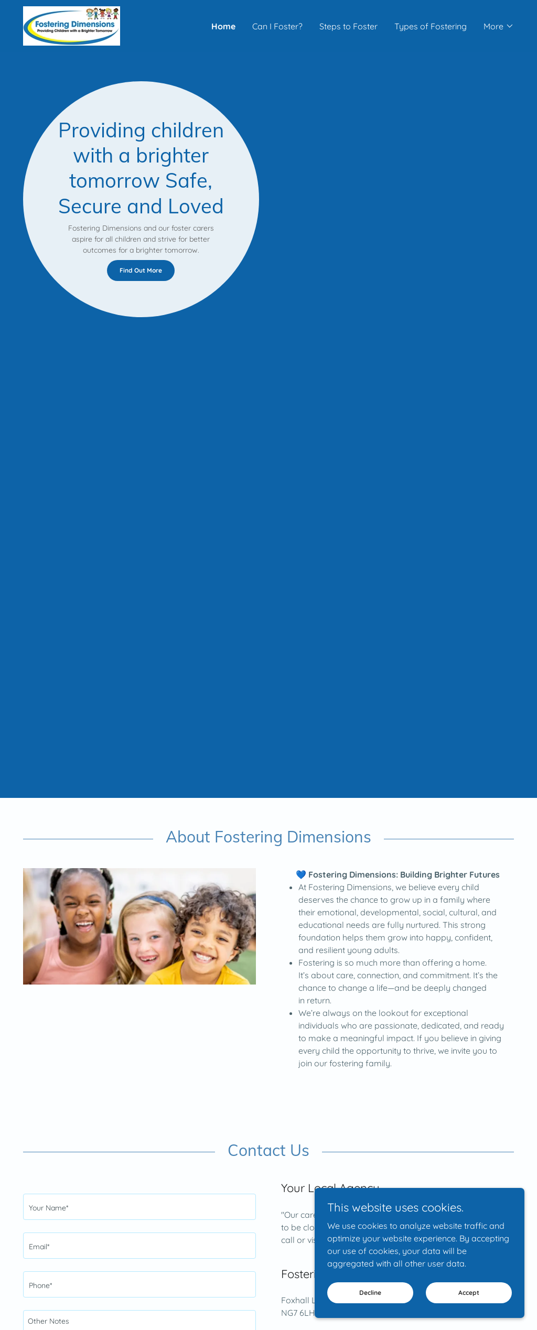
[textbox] (139, 1207)
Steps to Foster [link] (348, 26)
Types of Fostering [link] (430, 26)
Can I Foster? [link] (277, 26)
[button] (499, 26)
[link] (71, 25)
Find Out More (141, 270)
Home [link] (223, 26)
